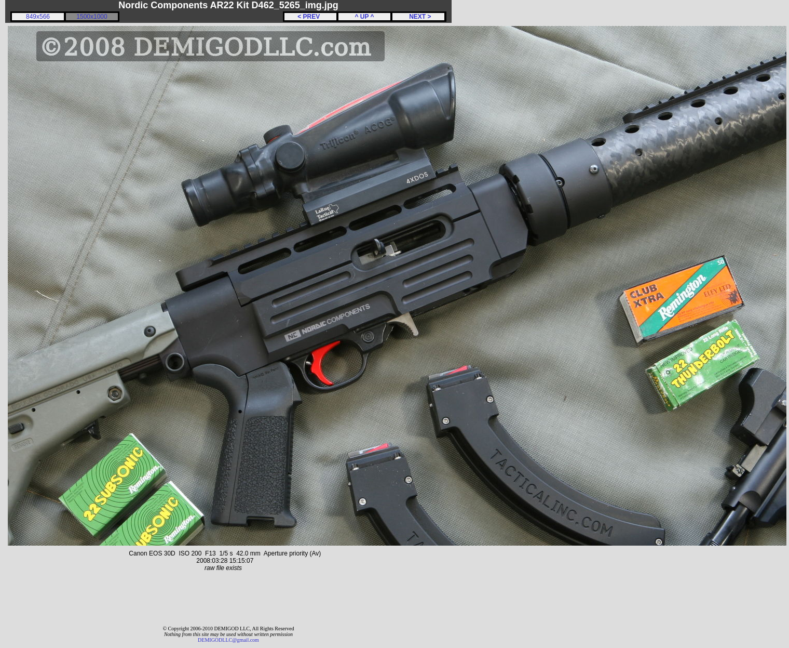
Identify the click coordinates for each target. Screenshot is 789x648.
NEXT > (418, 16)
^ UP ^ (364, 16)
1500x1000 (91, 16)
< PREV (310, 16)
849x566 (38, 16)
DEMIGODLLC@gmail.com (228, 640)
